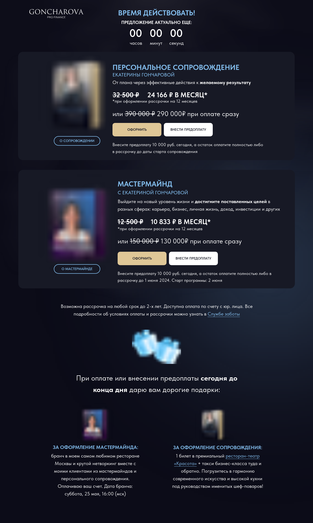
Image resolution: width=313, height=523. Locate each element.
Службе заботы (224, 314)
